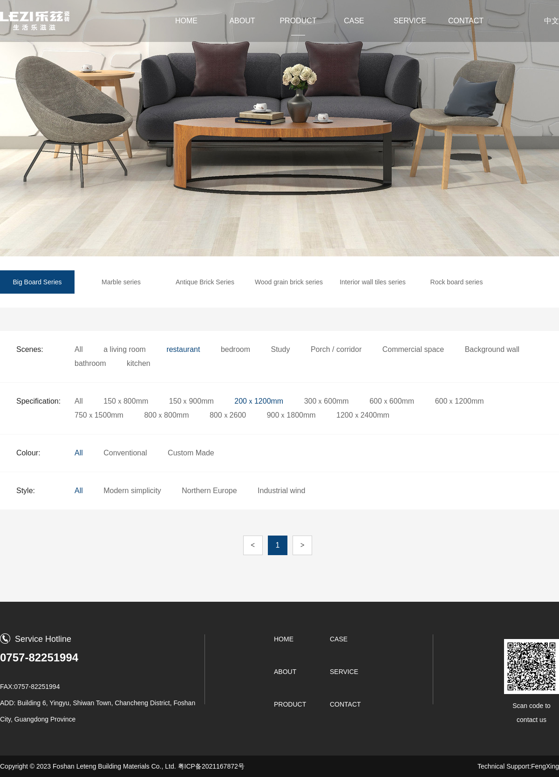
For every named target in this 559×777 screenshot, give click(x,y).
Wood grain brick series (289, 282)
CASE (354, 21)
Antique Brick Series (205, 282)
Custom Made (191, 453)
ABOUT (242, 21)
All (79, 349)
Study (280, 349)
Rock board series (456, 282)
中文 (551, 21)
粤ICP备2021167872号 (211, 766)
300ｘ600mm (326, 401)
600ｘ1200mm (459, 401)
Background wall (492, 349)
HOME (186, 21)
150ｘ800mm (125, 401)
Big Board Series (37, 282)
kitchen (138, 363)
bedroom (235, 349)
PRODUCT (298, 21)
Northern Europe (209, 491)
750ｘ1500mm (99, 415)
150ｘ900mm (191, 401)
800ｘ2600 (228, 415)
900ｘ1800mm (291, 415)
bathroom (90, 363)
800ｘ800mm (166, 415)
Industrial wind (281, 491)
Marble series (121, 282)
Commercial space (413, 349)
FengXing (545, 766)
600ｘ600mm (391, 401)
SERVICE (410, 21)
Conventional (125, 453)
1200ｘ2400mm (362, 415)
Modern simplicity (132, 491)
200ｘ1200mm (258, 401)
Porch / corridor (336, 349)
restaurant (183, 349)
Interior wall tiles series (373, 282)
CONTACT (466, 21)
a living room (124, 349)
